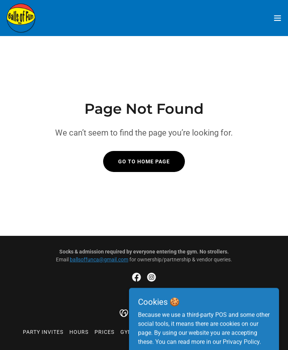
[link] (21, 18)
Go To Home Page (144, 161)
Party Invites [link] (43, 332)
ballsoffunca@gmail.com (99, 259)
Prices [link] (104, 332)
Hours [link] (78, 332)
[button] (277, 18)
